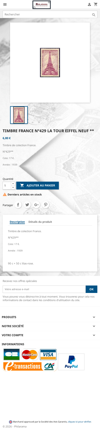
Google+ (36, 204)
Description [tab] (17, 221)
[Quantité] (7, 185)
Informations (13, 344)
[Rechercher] (50, 14)
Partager (18, 204)
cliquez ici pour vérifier (79, 421)
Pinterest (45, 204)
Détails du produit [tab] (40, 221)
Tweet (27, 204)
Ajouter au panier (37, 185)
